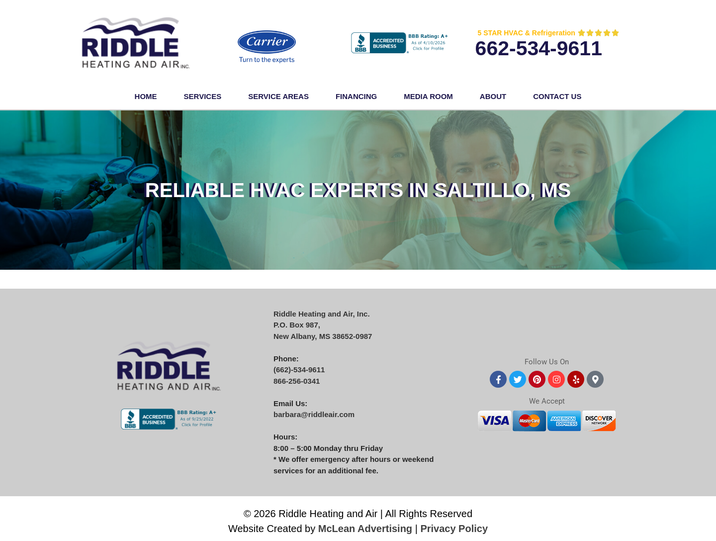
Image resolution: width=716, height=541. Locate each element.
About (493, 96)
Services (203, 96)
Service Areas (278, 96)
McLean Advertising (365, 528)
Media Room (428, 96)
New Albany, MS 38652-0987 (322, 336)
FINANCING (356, 96)
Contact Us (557, 96)
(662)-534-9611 (299, 369)
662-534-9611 (538, 48)
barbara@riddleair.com (314, 414)
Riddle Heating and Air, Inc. (321, 314)
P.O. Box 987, (296, 325)
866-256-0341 (296, 381)
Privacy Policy (454, 528)
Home (146, 96)
